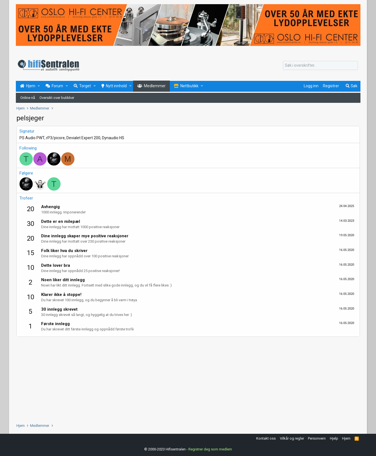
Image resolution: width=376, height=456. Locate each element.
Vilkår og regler (292, 438)
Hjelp (334, 438)
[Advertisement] (183, 378)
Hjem (346, 438)
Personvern (317, 438)
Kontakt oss (266, 438)
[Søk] (320, 65)
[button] (38, 86)
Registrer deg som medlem (210, 449)
